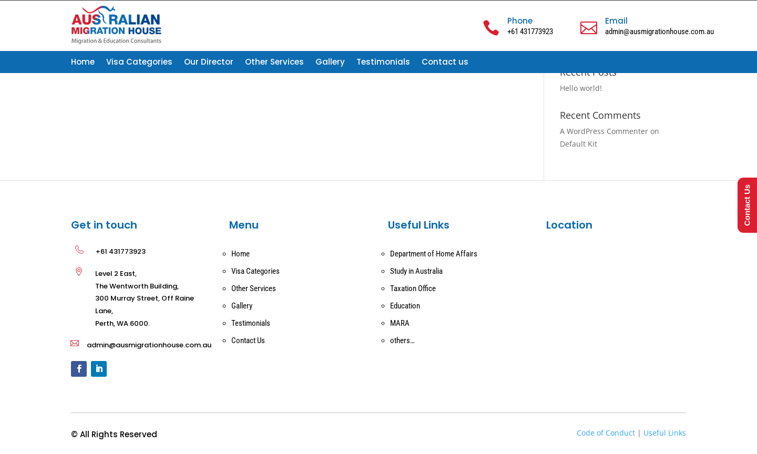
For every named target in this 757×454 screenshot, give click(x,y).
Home (83, 62)
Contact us (445, 62)
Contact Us (248, 340)
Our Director (208, 62)
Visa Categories (139, 62)
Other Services (274, 62)
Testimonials (383, 62)
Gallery (330, 62)
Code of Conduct (606, 433)
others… (402, 340)
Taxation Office (413, 288)
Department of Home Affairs (433, 254)
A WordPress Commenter (604, 131)
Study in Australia (416, 271)
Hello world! (581, 88)
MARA (400, 323)
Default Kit (578, 144)
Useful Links (664, 433)
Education (405, 306)
